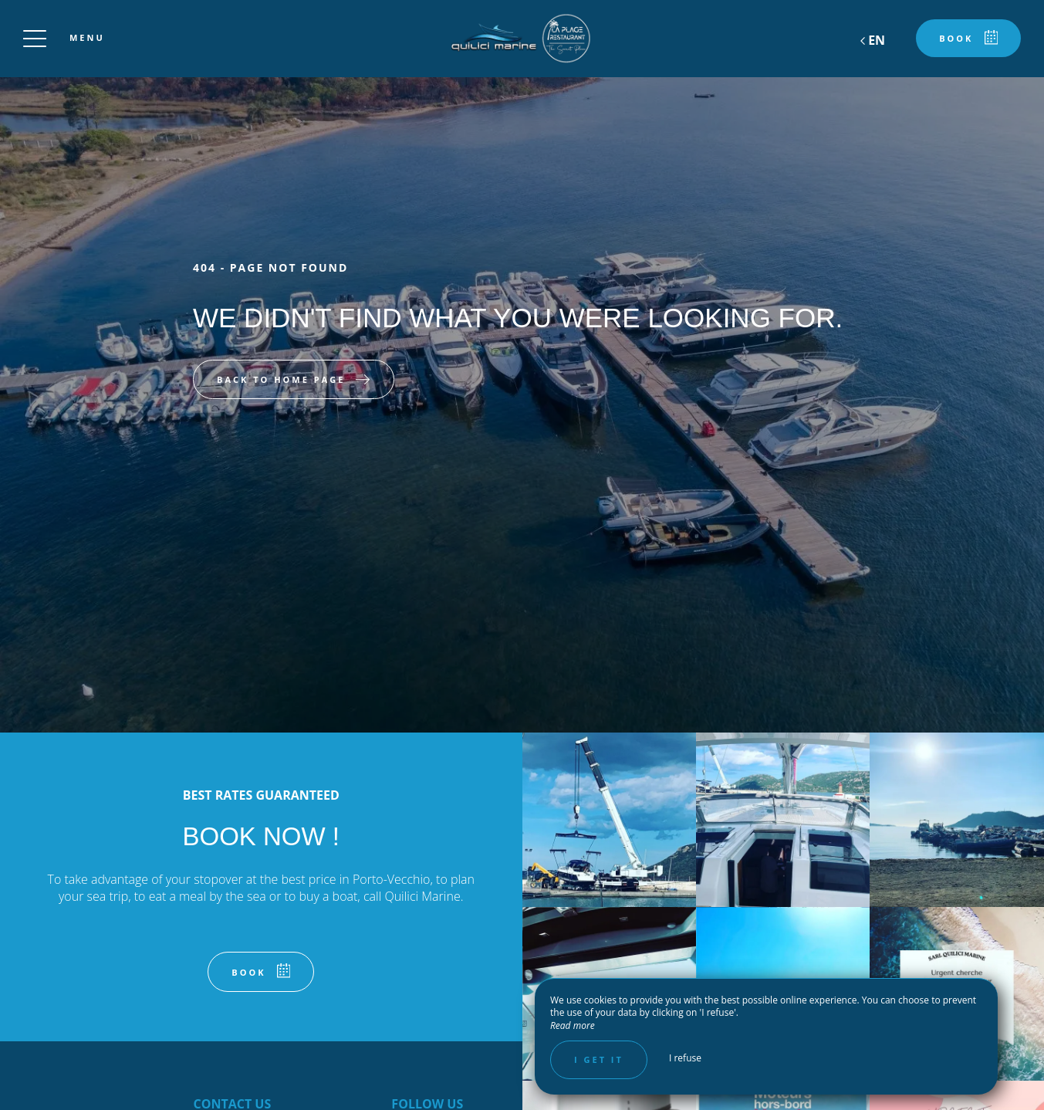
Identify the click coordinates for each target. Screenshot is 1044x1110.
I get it (598, 1059)
